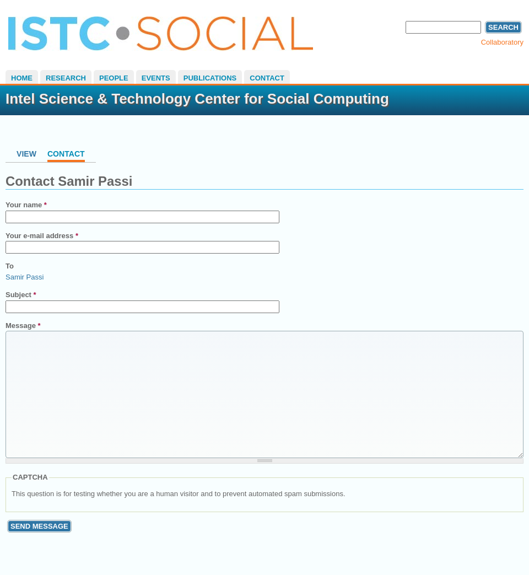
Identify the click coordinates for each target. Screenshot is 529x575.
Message (23, 325)
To (10, 266)
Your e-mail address (42, 236)
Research (66, 78)
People (113, 78)
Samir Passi (25, 277)
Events (156, 78)
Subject (21, 295)
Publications (210, 78)
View (26, 153)
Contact (267, 78)
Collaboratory (502, 42)
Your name (26, 205)
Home (22, 78)
